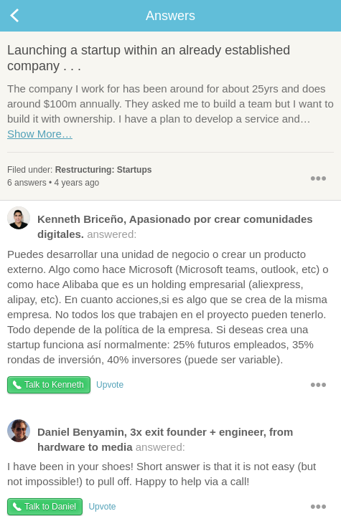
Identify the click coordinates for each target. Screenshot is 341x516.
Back (28, 16)
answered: (160, 225)
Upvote (109, 385)
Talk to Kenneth (54, 385)
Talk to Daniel (50, 507)
